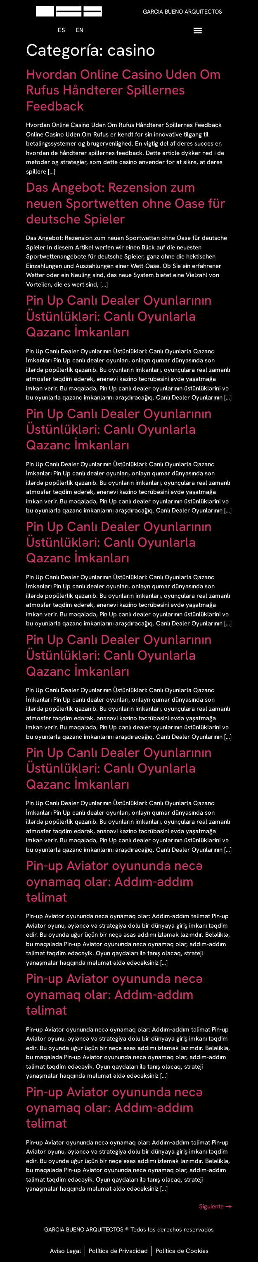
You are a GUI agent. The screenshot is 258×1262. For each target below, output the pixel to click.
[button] (197, 30)
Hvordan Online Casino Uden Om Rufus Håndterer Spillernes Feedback (123, 90)
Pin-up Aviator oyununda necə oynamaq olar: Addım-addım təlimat (114, 881)
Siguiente (215, 1206)
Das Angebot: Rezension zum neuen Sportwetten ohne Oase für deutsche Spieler (125, 203)
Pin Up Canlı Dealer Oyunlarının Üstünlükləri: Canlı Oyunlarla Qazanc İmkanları (119, 316)
